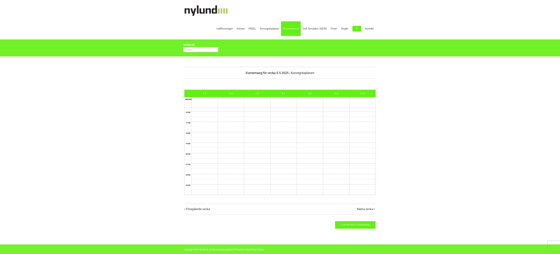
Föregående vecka (198, 209)
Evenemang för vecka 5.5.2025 (267, 73)
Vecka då (189, 45)
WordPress (251, 249)
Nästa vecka (365, 209)
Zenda (261, 249)
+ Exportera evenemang (355, 224)
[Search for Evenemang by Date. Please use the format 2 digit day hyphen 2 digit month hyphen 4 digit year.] (200, 49)
